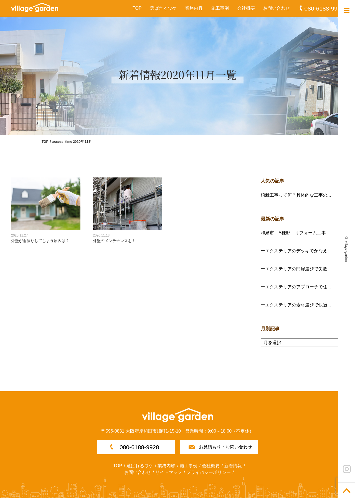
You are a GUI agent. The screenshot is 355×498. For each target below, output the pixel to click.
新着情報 (233, 465)
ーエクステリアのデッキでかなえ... (296, 250)
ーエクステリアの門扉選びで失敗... (296, 268)
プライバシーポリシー (208, 472)
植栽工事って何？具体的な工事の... (296, 195)
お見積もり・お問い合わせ (225, 446)
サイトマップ (168, 472)
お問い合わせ (276, 8)
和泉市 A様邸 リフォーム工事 (293, 232)
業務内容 (194, 8)
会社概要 (246, 8)
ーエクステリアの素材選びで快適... (296, 305)
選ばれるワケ (163, 8)
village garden (346, 251)
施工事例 (220, 8)
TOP (137, 8)
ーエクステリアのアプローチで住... (296, 286)
